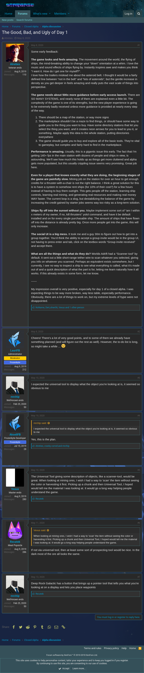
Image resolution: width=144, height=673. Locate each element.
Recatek (15, 545)
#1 (138, 45)
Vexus (15, 493)
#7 (138, 581)
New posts (8, 20)
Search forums (24, 20)
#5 (138, 474)
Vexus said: (40, 534)
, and (52, 450)
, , (60, 311)
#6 (138, 527)
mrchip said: (40, 427)
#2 (138, 335)
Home (8, 13)
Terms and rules (92, 648)
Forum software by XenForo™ (72, 655)
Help (124, 648)
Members (60, 13)
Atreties (8, 38)
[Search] (139, 13)
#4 (138, 419)
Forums (22, 13)
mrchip (15, 400)
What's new (40, 13)
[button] (50, 13)
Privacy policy (111, 648)
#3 (138, 381)
